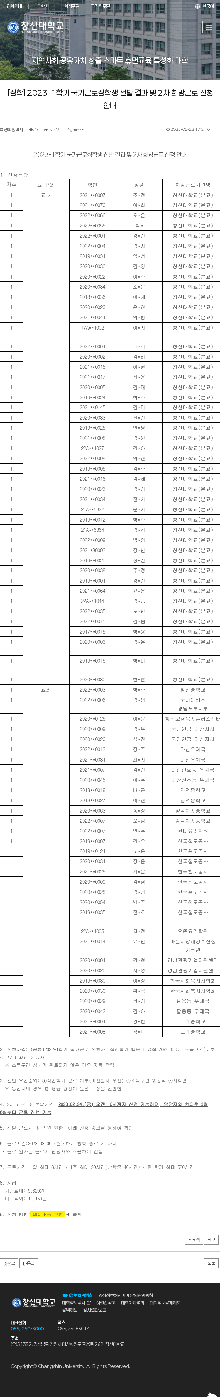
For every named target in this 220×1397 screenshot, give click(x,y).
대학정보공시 (73, 1302)
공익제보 (69, 1309)
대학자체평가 (132, 1302)
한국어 (208, 6)
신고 (211, 1240)
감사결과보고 (94, 1309)
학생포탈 (71, 6)
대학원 (43, 6)
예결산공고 (105, 1302)
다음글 (28, 1263)
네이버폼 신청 (48, 1214)
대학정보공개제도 (165, 1302)
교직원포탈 (100, 6)
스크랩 (194, 1240)
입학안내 (14, 6)
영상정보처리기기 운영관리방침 (126, 1295)
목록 (211, 1263)
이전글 (9, 1263)
